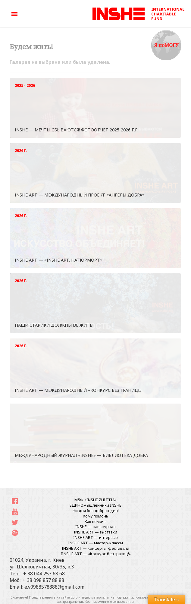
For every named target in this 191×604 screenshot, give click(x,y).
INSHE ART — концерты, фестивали (95, 548)
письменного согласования (113, 601)
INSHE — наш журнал (95, 526)
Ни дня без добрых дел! (96, 510)
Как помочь (96, 521)
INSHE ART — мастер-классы (95, 543)
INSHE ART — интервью (95, 537)
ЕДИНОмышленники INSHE (95, 505)
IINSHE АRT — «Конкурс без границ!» (96, 553)
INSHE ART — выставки (95, 532)
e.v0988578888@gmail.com (54, 587)
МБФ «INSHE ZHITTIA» (95, 499)
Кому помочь (95, 516)
